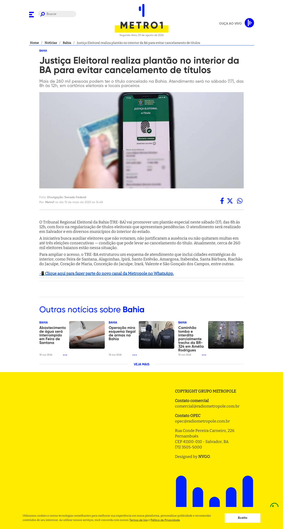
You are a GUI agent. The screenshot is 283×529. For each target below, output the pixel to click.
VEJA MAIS (141, 364)
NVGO (204, 456)
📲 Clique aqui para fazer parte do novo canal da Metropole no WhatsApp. (106, 273)
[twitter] (230, 201)
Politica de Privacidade (165, 520)
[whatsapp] (240, 201)
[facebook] (222, 201)
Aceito (242, 518)
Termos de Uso (138, 520)
